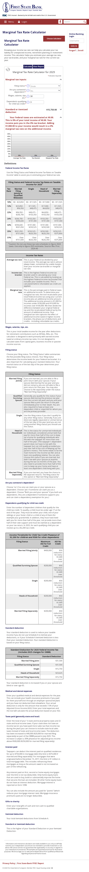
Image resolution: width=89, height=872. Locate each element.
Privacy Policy (9, 863)
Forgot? (72, 50)
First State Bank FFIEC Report (30, 863)
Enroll (80, 50)
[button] (5, 21)
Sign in (74, 46)
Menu (11, 21)
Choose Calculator (54, 38)
